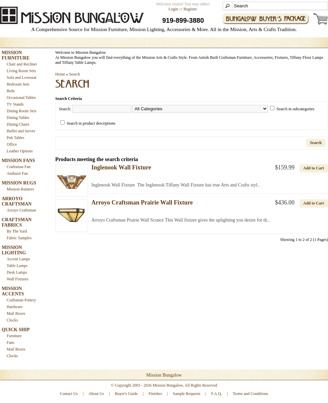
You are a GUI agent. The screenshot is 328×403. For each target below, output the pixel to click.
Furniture (14, 335)
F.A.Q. (216, 393)
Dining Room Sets (21, 111)
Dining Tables (18, 117)
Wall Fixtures (17, 279)
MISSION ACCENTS (13, 291)
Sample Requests (186, 393)
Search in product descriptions (91, 123)
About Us (96, 393)
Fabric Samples (19, 238)
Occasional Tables (21, 97)
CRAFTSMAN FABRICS (16, 222)
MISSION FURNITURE (15, 55)
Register (189, 9)
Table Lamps (17, 265)
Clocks (12, 320)
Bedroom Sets (18, 84)
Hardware (14, 306)
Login (173, 9)
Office (12, 144)
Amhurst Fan (17, 173)
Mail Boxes (16, 313)
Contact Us (69, 393)
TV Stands (15, 104)
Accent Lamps (18, 259)
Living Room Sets (21, 71)
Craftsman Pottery (21, 300)
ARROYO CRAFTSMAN (16, 201)
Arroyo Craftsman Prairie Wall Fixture (142, 202)
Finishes (155, 393)
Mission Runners (20, 189)
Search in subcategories (295, 109)
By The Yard (17, 231)
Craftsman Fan (18, 166)
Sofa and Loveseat (21, 77)
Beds (11, 91)
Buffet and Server (21, 131)
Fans (10, 342)
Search (74, 74)
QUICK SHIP (16, 329)
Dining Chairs (18, 124)
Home (60, 74)
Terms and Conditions (250, 393)
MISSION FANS (18, 160)
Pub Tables (15, 137)
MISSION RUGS (19, 182)
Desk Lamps (17, 272)
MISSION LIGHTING (14, 250)
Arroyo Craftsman (21, 210)
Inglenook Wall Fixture (121, 167)
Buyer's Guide (126, 393)
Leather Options (20, 151)
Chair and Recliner (22, 64)
